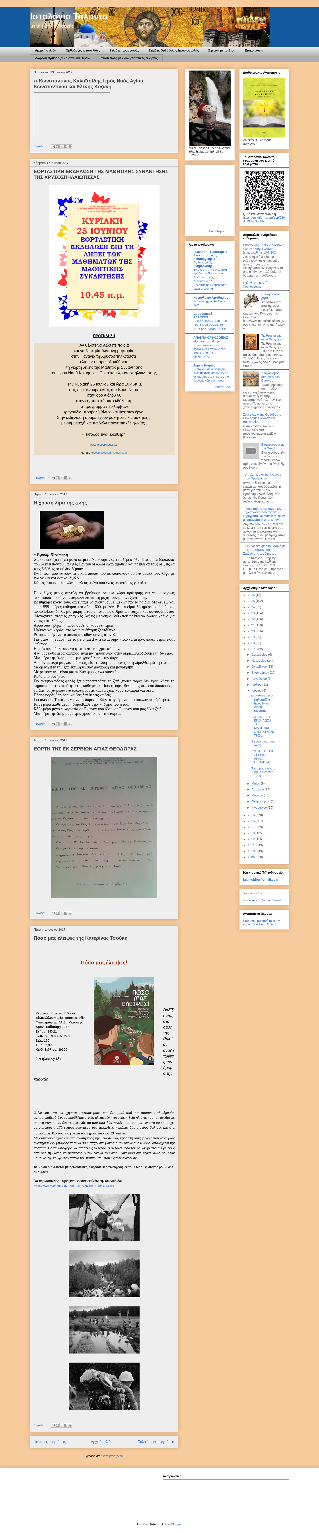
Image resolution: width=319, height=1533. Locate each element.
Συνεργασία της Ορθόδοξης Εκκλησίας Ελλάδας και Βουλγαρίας (262, 418)
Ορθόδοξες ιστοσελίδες (83, 50)
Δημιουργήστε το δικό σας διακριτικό (262, 900)
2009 (252, 857)
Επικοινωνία (254, 50)
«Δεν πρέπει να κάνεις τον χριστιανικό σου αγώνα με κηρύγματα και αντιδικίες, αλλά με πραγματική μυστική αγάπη (264, 514)
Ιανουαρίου (259, 807)
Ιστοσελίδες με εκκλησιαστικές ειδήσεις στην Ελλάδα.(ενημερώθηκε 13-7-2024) (263, 248)
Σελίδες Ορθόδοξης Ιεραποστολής (174, 50)
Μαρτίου (257, 795)
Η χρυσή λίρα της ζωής (60, 503)
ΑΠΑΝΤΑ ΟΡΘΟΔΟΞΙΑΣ (210, 337)
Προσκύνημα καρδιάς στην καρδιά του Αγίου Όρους (261, 922)
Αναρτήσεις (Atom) (112, 1456)
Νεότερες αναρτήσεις (50, 1442)
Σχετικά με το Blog (221, 50)
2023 (252, 613)
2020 (252, 631)
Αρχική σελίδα (45, 50)
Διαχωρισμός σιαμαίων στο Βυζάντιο (270, 376)
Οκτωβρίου (259, 666)
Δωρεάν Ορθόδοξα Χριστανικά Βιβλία (62, 58)
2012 (252, 839)
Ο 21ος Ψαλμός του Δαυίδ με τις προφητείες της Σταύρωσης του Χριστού (264, 549)
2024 (252, 607)
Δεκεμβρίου (259, 654)
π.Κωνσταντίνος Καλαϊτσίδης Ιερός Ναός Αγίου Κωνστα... (262, 703)
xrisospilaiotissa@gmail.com (109, 452)
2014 (252, 827)
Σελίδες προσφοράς (124, 50)
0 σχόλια (39, 146)
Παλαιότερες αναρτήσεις (156, 1442)
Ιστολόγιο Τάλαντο (69, 16)
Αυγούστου (259, 678)
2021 (252, 625)
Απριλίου (258, 789)
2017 (252, 649)
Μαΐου (256, 783)
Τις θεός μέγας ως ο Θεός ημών (272, 337)
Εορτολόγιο (216, 231)
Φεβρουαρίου (261, 801)
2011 (252, 845)
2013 (252, 833)
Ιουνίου (256, 690)
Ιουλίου (256, 684)
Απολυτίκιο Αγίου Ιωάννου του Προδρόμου (263, 476)
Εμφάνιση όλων (223, 386)
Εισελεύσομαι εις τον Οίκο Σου (272, 446)
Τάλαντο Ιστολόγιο (253, 893)
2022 (252, 619)
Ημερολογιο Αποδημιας (210, 297)
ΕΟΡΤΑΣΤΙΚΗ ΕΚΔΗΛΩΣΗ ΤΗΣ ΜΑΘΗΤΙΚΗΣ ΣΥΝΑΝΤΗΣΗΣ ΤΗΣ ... (263, 726)
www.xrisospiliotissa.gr (104, 444)
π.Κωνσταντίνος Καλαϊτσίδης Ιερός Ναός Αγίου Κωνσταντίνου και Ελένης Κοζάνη (88, 83)
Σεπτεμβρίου (260, 672)
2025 (252, 601)
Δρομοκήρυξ (202, 313)
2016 (252, 815)
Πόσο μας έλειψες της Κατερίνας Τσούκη (81, 938)
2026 (252, 595)
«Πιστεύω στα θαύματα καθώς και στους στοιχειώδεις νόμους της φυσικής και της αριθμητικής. (209, 349)
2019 (252, 637)
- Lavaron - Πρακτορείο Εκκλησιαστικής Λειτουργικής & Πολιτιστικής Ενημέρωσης (210, 259)
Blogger (176, 1524)
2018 (252, 643)
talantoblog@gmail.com (260, 879)
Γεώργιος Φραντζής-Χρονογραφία (257, 284)
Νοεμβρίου (259, 660)
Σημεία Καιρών (204, 365)
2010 (252, 851)
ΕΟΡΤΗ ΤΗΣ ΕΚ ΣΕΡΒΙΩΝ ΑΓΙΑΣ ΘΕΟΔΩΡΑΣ (85, 749)
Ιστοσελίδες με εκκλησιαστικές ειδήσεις (129, 58)
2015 (252, 821)
